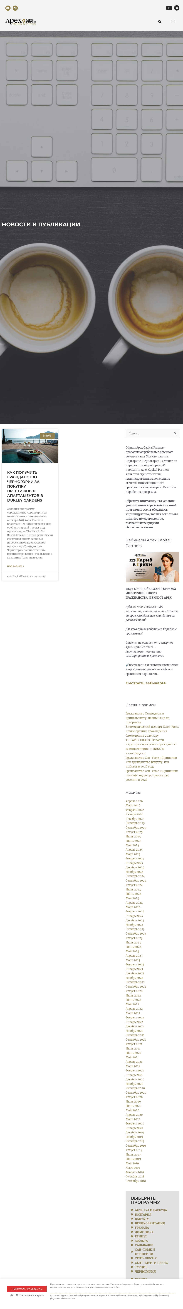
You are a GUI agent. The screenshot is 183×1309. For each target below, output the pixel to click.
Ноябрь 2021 (134, 1030)
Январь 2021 (134, 1075)
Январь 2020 (135, 1128)
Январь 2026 (135, 814)
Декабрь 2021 (135, 1026)
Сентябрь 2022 (136, 986)
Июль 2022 (133, 995)
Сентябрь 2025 (136, 827)
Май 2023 (132, 951)
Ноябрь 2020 (135, 1083)
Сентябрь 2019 (136, 1145)
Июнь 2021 (133, 1052)
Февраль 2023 (135, 964)
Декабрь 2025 (135, 818)
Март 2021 (133, 1066)
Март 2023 (133, 960)
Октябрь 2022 (135, 982)
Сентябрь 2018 (136, 1181)
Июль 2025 (133, 836)
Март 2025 (133, 854)
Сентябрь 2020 (136, 1092)
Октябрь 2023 (135, 929)
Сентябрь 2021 (136, 1039)
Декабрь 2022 (135, 973)
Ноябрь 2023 (134, 924)
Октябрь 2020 (135, 1088)
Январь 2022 (134, 1022)
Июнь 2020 (134, 1105)
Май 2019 (132, 1163)
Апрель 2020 (134, 1114)
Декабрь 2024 (135, 867)
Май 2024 (132, 898)
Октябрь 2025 (135, 823)
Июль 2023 (133, 942)
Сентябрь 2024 (136, 880)
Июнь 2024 (134, 893)
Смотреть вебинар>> (146, 683)
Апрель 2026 (134, 801)
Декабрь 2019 (135, 1132)
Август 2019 (134, 1150)
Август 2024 (134, 885)
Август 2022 (134, 991)
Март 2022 (133, 1013)
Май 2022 (132, 1004)
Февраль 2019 (135, 1172)
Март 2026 (133, 805)
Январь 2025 (134, 863)
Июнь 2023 (133, 946)
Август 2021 (134, 1044)
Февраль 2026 (135, 810)
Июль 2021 (133, 1048)
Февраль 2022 (135, 1017)
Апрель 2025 (134, 849)
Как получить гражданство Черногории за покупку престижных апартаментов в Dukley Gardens (25, 486)
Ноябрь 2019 (134, 1136)
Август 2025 (134, 832)
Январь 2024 (135, 916)
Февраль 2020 (135, 1123)
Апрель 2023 (134, 955)
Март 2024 (133, 907)
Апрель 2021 (134, 1061)
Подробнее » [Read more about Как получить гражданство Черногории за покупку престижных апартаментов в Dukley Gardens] (15, 566)
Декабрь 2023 (135, 920)
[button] (173, 21)
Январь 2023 (134, 969)
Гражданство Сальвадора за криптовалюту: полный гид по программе (147, 718)
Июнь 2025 (133, 840)
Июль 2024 (133, 889)
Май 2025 (132, 845)
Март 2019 (133, 1167)
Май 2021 (132, 1057)
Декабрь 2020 (135, 1079)
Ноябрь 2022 (134, 977)
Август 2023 (134, 938)
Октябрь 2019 (135, 1141)
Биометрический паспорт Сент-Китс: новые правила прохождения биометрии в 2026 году (152, 731)
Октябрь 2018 (135, 1176)
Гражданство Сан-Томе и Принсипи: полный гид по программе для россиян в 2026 (152, 775)
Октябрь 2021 (135, 1035)
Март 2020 (133, 1119)
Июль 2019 (133, 1154)
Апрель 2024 (134, 902)
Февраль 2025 (135, 858)
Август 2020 (134, 1097)
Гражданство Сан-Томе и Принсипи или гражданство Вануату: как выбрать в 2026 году (151, 762)
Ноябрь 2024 (135, 871)
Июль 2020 (133, 1101)
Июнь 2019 (133, 1159)
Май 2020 (132, 1110)
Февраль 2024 (135, 911)
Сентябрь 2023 (136, 933)
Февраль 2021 (135, 1070)
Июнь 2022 (133, 999)
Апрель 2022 (134, 1008)
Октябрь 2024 (135, 876)
